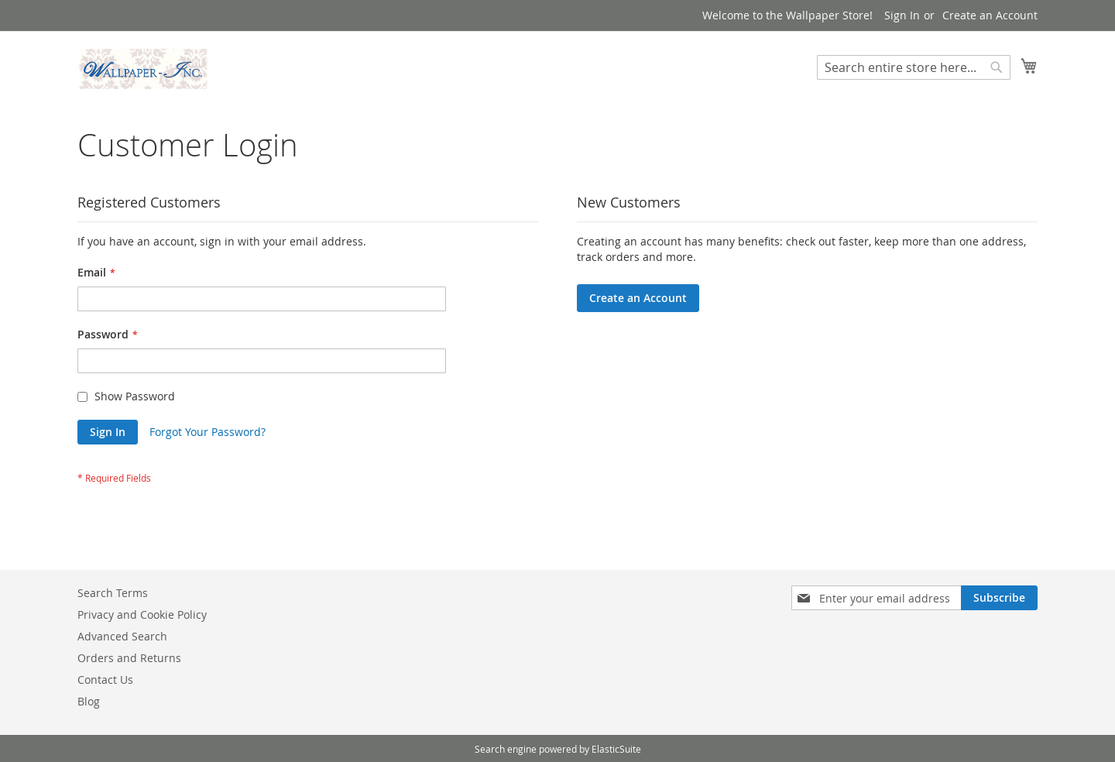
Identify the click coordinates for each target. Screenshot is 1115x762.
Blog (88, 701)
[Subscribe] (999, 597)
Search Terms (112, 592)
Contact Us (105, 679)
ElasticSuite (616, 749)
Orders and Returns (129, 657)
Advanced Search (122, 636)
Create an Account (990, 15)
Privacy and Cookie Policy (142, 614)
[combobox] (913, 67)
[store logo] (143, 69)
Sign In (902, 15)
